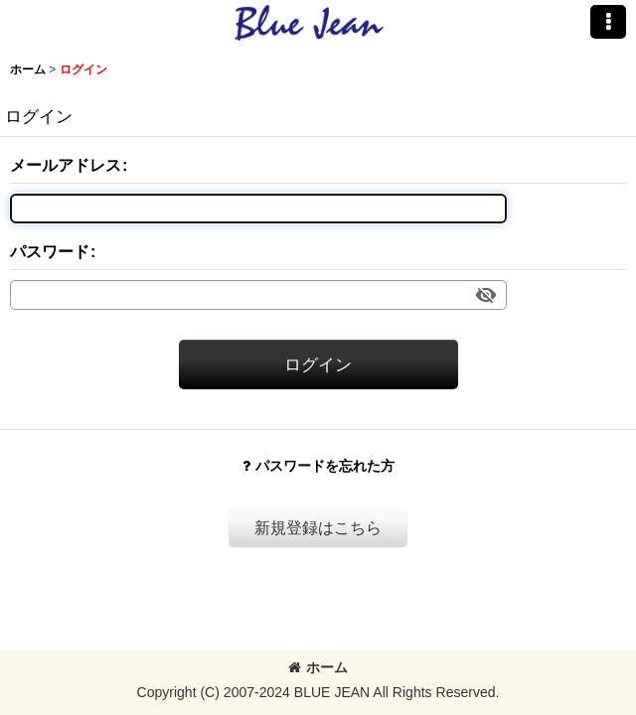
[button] (608, 22)
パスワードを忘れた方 (318, 466)
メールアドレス (65, 165)
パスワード (49, 251)
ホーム (318, 667)
